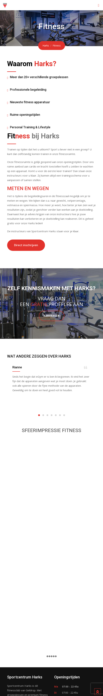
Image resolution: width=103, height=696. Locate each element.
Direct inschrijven (26, 245)
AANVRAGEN (52, 315)
